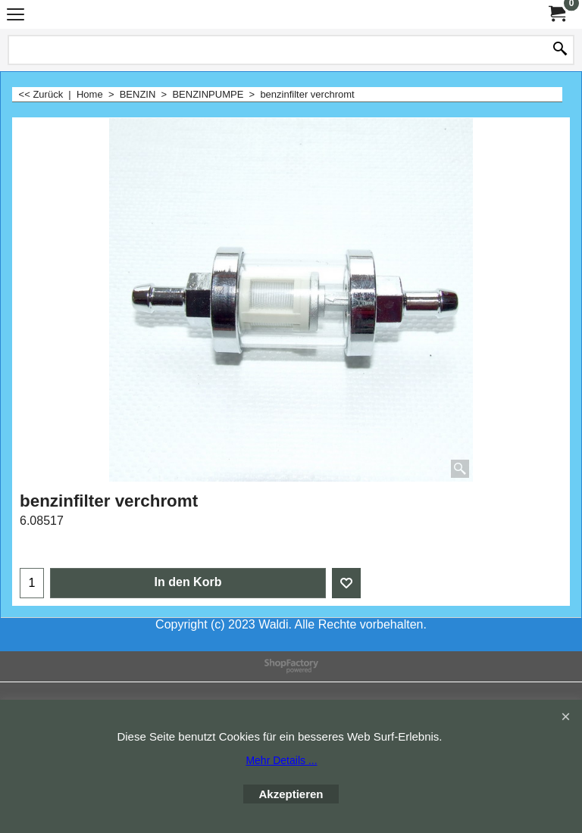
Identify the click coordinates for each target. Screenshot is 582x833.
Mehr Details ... (281, 760)
